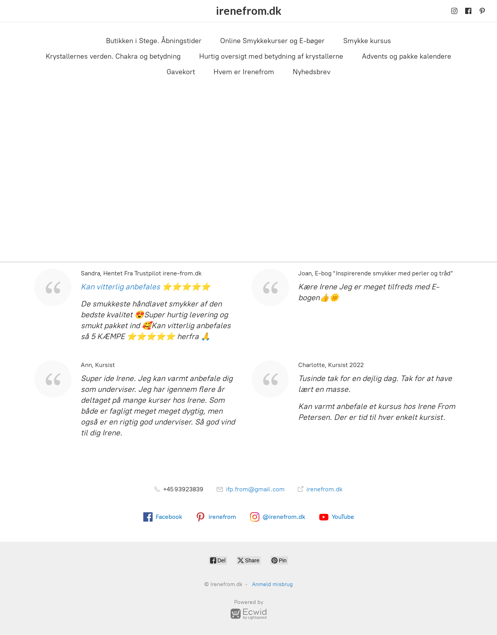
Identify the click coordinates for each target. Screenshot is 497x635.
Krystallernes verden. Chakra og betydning (113, 56)
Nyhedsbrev (311, 72)
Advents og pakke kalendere (406, 56)
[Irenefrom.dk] (249, 11)
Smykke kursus (367, 41)
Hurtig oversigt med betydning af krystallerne (271, 56)
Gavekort (181, 72)
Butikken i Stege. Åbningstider (154, 41)
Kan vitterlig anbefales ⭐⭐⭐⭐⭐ (145, 286)
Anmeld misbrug (272, 584)
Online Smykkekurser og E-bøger (272, 41)
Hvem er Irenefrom (244, 72)
